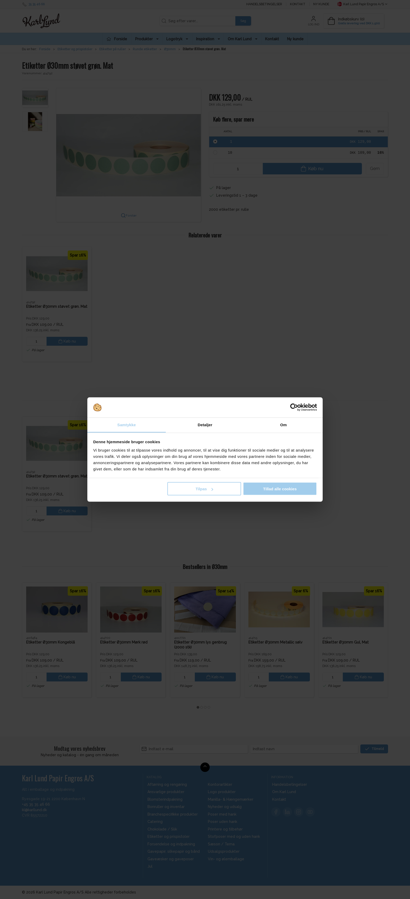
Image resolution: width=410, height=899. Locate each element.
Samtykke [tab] (126, 424)
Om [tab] (283, 424)
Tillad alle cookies (280, 489)
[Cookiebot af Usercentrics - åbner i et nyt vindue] (294, 407)
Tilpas (204, 489)
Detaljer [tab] (205, 424)
